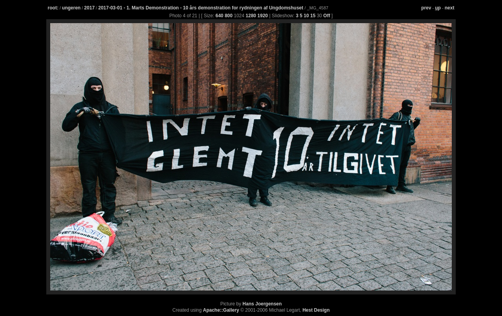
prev (426, 8)
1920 (262, 15)
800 (229, 15)
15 (312, 15)
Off (326, 15)
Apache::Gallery (221, 310)
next (450, 8)
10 (306, 15)
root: (53, 8)
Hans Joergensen (262, 304)
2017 (89, 8)
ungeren (71, 8)
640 (220, 15)
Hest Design (315, 310)
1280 (251, 15)
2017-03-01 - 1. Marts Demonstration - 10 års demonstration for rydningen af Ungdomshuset (201, 8)
